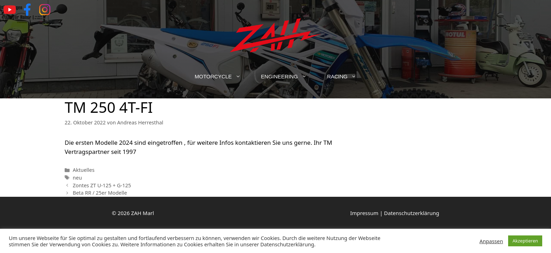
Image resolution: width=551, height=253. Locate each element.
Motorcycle (223, 76)
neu (77, 177)
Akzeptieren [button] (525, 241)
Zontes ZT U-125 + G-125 (102, 185)
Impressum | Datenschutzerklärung (394, 212)
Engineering (289, 76)
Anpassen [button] (491, 241)
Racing (347, 76)
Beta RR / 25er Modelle (100, 192)
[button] (241, 76)
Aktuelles (84, 170)
